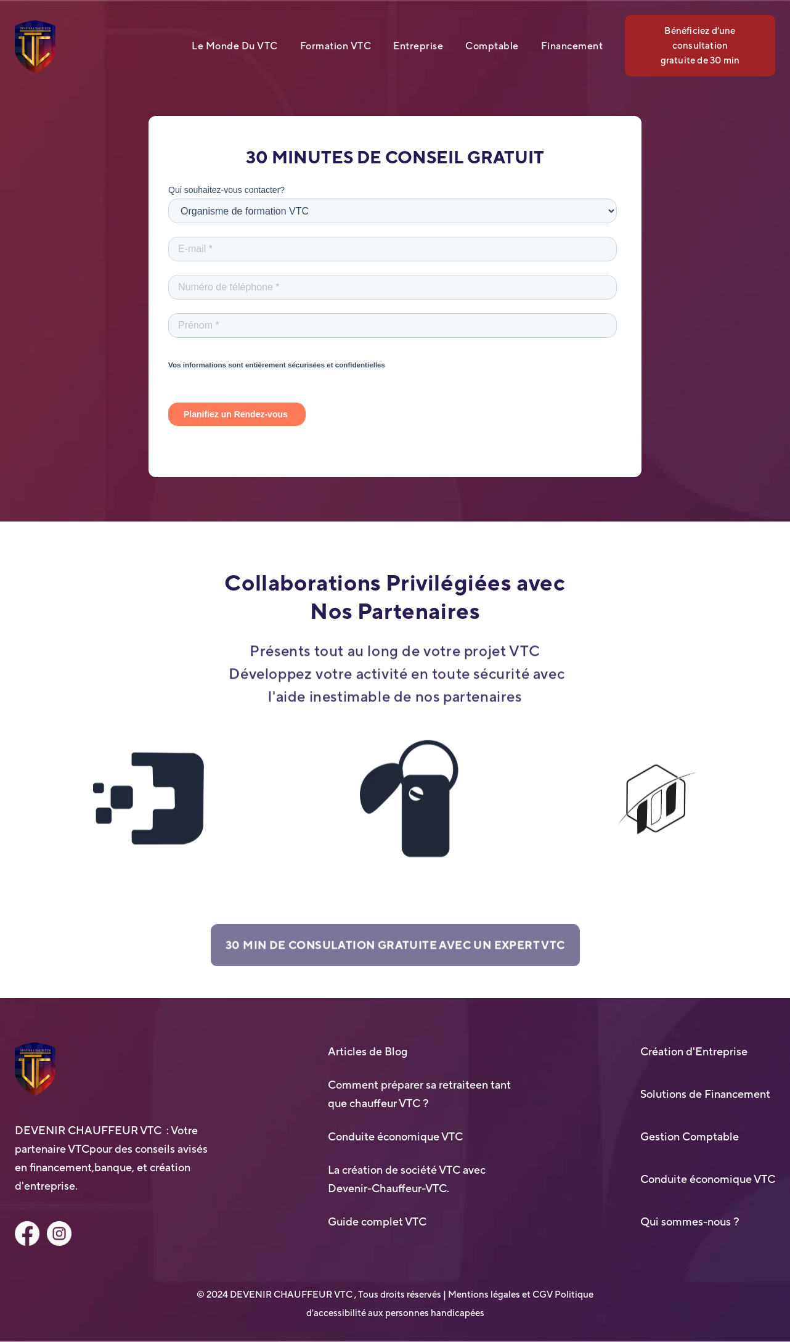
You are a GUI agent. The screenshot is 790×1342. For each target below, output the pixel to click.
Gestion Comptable (689, 1136)
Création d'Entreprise (693, 1051)
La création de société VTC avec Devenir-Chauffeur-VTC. (407, 1179)
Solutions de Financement (705, 1093)
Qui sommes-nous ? (689, 1221)
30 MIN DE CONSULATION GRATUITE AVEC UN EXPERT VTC (395, 949)
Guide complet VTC (377, 1221)
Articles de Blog (367, 1051)
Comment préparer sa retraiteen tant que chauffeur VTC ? (419, 1094)
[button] (246, 46)
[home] (35, 47)
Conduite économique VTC (395, 1136)
